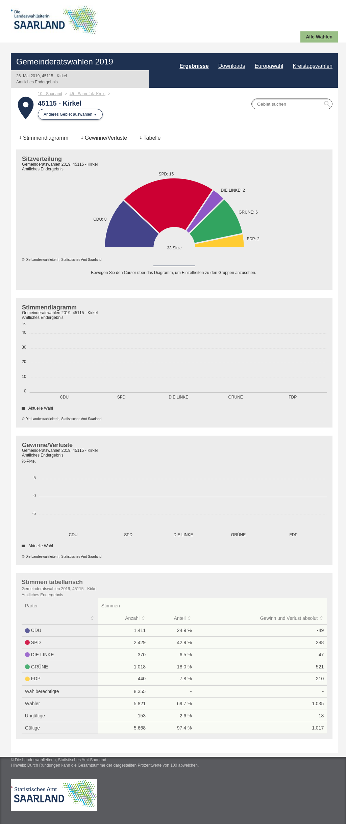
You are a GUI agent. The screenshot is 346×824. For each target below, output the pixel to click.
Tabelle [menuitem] (152, 138)
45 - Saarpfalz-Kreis (87, 93)
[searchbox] (291, 104)
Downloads (231, 66)
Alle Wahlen (319, 36)
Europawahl (269, 66)
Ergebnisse (193, 66)
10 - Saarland (50, 93)
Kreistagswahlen (312, 66)
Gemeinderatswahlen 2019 (64, 61)
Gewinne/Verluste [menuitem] (106, 138)
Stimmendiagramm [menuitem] (45, 138)
